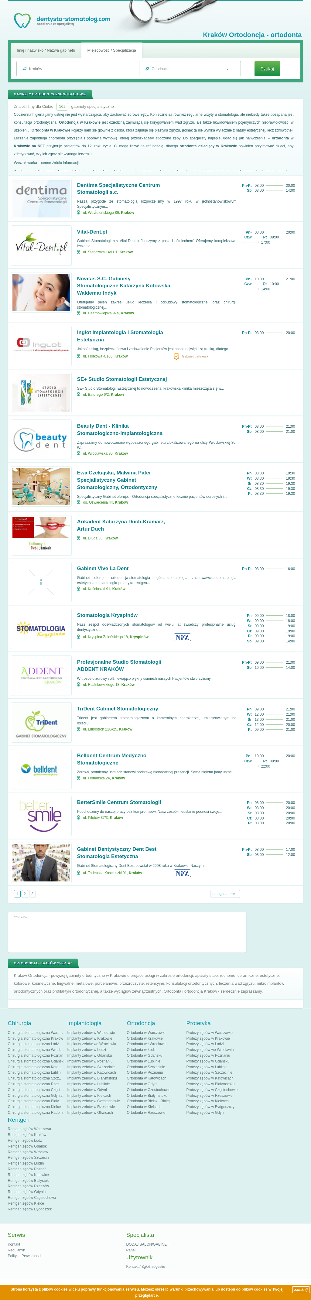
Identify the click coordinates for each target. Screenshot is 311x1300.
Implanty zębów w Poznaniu (90, 1061)
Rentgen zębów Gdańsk (27, 1146)
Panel (131, 1250)
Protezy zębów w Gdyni (205, 1112)
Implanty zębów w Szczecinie (91, 1067)
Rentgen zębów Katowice (28, 1175)
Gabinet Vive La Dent (103, 568)
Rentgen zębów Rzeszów (28, 1186)
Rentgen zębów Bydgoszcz (30, 1209)
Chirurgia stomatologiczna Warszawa (38, 1033)
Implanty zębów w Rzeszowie (91, 1107)
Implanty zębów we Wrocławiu (91, 1044)
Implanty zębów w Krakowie (89, 1038)
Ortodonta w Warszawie (146, 1033)
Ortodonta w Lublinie (143, 1061)
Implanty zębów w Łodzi (86, 1050)
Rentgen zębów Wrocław (28, 1152)
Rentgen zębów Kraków (27, 1135)
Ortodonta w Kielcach (144, 1107)
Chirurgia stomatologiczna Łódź (33, 1044)
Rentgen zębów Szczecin (28, 1157)
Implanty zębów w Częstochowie (93, 1101)
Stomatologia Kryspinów (107, 615)
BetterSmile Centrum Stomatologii (119, 802)
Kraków (127, 212)
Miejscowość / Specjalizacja (111, 50)
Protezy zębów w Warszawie (209, 1033)
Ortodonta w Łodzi (141, 1050)
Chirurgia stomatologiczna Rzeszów (37, 1084)
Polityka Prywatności (24, 1256)
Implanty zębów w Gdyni (87, 1090)
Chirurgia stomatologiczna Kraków (35, 1038)
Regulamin (16, 1250)
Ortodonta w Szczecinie (146, 1067)
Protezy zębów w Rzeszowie (209, 1095)
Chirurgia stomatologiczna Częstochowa (40, 1090)
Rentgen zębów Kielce (26, 1203)
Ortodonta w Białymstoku (147, 1095)
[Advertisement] (127, 934)
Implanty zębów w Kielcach (89, 1095)
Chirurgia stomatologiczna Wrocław (36, 1050)
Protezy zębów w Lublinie (206, 1067)
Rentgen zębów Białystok (28, 1181)
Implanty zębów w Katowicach (91, 1072)
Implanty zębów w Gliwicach (90, 1112)
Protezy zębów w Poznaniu (208, 1055)
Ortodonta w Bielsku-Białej (148, 1101)
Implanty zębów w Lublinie (88, 1084)
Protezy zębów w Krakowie (208, 1038)
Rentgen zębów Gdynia (27, 1192)
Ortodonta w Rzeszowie (146, 1112)
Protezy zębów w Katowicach (210, 1078)
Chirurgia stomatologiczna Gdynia (35, 1095)
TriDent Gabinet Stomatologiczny (117, 709)
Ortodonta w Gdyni (142, 1084)
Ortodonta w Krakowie (145, 1038)
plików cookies (54, 1289)
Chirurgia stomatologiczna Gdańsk (35, 1061)
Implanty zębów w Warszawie (91, 1033)
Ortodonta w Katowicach (146, 1078)
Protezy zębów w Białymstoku (210, 1084)
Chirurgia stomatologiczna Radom (35, 1112)
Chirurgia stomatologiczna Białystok (37, 1101)
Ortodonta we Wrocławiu (147, 1044)
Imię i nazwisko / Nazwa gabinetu (46, 50)
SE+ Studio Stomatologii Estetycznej (122, 379)
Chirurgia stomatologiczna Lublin (34, 1072)
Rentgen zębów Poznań (27, 1169)
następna (220, 894)
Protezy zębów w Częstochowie (212, 1090)
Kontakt (14, 1244)
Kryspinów (139, 637)
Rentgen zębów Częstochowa (32, 1198)
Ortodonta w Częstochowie (148, 1090)
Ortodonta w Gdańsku (144, 1055)
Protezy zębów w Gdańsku (208, 1061)
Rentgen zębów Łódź (25, 1140)
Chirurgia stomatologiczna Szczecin (37, 1078)
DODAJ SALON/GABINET (147, 1244)
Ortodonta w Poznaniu (145, 1072)
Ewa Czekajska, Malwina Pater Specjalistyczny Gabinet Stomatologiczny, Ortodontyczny (117, 480)
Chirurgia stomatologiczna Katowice (37, 1067)
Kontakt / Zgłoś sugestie (145, 1266)
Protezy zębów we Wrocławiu (210, 1050)
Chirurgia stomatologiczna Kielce (34, 1107)
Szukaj (267, 68)
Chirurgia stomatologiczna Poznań (35, 1055)
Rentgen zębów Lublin (26, 1163)
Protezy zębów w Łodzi (205, 1044)
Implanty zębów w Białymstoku (92, 1078)
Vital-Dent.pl (92, 232)
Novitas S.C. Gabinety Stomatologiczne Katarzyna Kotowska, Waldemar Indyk (124, 286)
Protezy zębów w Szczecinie (209, 1072)
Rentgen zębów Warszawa (29, 1129)
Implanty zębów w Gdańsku (89, 1055)
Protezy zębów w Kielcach (207, 1101)
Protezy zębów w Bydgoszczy (210, 1107)
